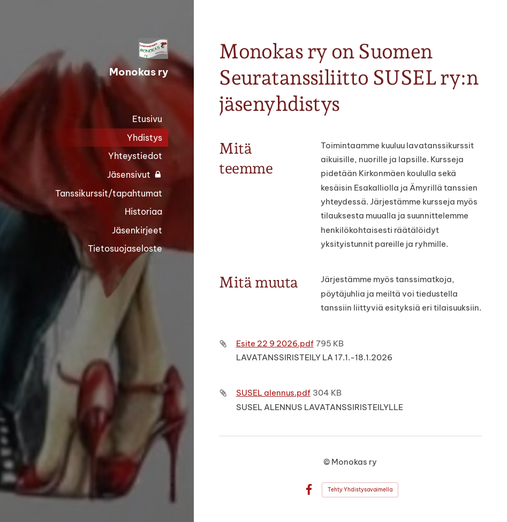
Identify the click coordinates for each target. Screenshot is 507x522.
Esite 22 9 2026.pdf (275, 343)
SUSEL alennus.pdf (273, 393)
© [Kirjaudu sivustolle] (327, 462)
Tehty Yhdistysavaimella (360, 489)
